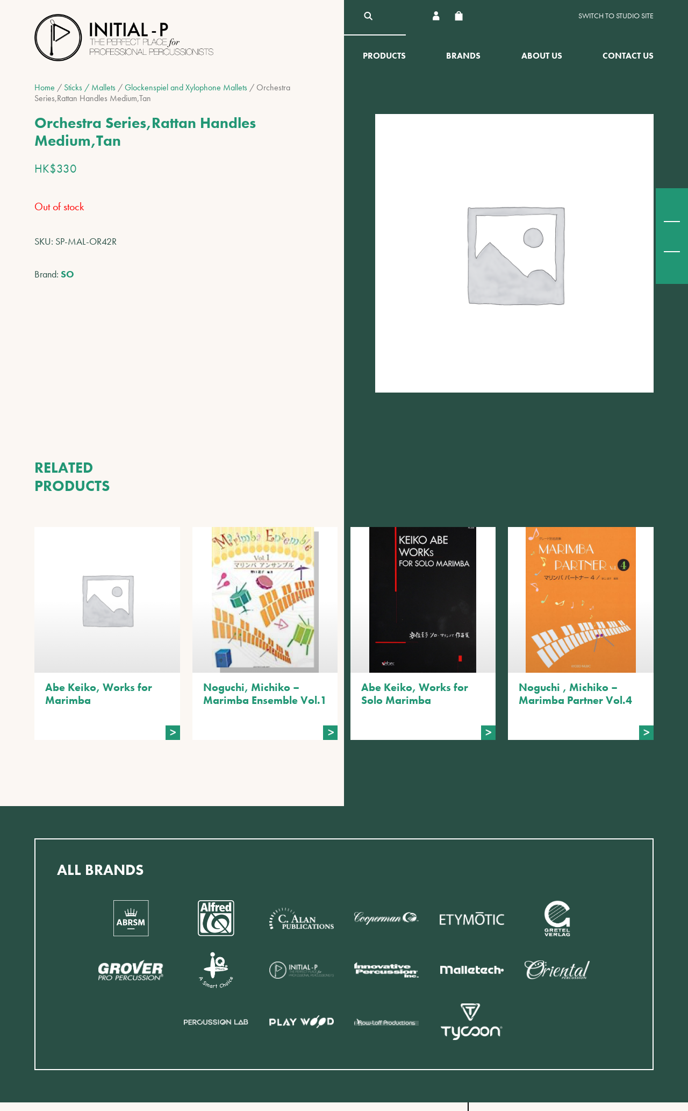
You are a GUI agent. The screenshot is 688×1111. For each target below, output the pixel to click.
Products (384, 55)
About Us (541, 55)
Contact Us (628, 55)
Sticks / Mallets (90, 87)
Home (44, 87)
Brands (463, 55)
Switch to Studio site (616, 15)
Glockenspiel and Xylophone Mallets (186, 87)
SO (67, 274)
